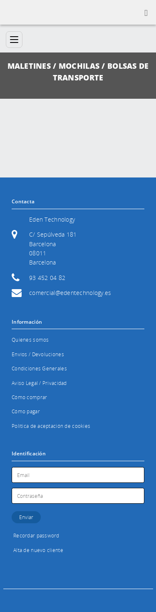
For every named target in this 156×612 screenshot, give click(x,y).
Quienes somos (30, 339)
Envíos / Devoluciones (38, 354)
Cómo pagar (26, 411)
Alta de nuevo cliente (38, 550)
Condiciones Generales (39, 368)
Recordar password (36, 535)
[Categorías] (14, 39)
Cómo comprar (29, 397)
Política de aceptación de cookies (51, 426)
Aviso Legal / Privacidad (39, 383)
